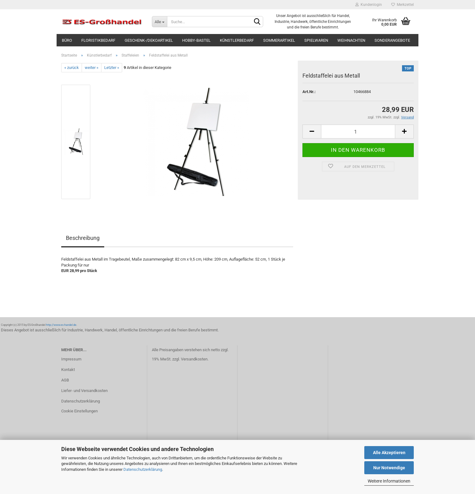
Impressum (71, 359)
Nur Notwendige (389, 467)
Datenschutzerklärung (142, 469)
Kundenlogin (368, 4)
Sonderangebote (392, 40)
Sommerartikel (279, 40)
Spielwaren (316, 40)
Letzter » (111, 67)
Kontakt (68, 369)
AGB (65, 380)
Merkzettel (402, 4)
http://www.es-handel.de (61, 324)
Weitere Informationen (389, 481)
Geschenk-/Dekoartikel (149, 40)
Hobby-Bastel (196, 40)
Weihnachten (351, 40)
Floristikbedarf (98, 40)
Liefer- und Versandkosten (84, 390)
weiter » (91, 67)
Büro (67, 40)
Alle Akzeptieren (389, 452)
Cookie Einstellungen (79, 411)
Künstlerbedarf (237, 40)
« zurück (71, 67)
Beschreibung (83, 238)
